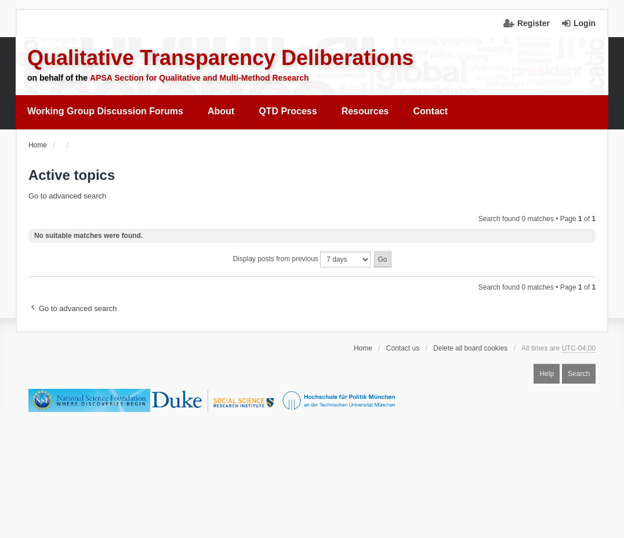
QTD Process (288, 111)
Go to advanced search (67, 196)
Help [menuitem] (546, 374)
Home (363, 348)
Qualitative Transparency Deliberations (220, 58)
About (221, 111)
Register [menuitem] (533, 23)
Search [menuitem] (579, 374)
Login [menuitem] (585, 23)
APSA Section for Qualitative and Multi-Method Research (199, 77)
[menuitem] (105, 111)
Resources (365, 111)
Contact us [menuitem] (402, 348)
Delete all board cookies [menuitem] (470, 348)
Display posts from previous (302, 259)
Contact (430, 111)
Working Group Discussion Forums (105, 111)
